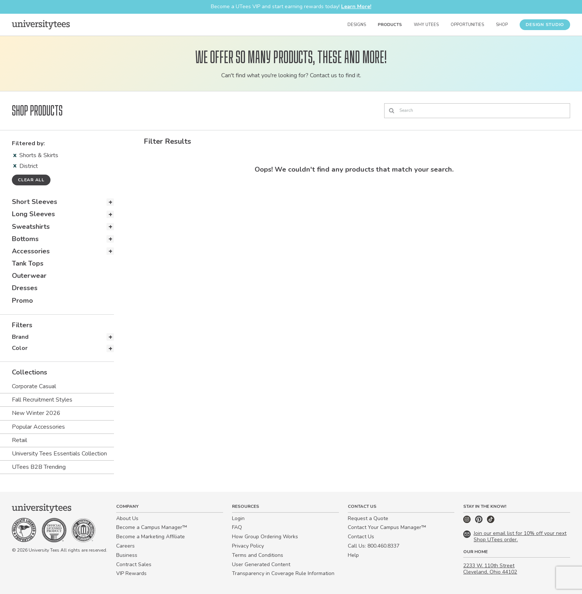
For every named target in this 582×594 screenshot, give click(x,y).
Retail (19, 440)
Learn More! (356, 6)
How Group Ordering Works (265, 536)
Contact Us (361, 536)
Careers (125, 545)
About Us (127, 518)
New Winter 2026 (36, 413)
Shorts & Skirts (35, 155)
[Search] (477, 110)
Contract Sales (133, 564)
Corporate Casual (34, 386)
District (25, 166)
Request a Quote (368, 518)
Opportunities (467, 24)
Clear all (31, 180)
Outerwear (29, 275)
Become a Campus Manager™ (151, 527)
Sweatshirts (31, 226)
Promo (22, 300)
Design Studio (545, 24)
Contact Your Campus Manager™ (387, 527)
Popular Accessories (38, 427)
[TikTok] (490, 521)
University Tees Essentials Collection (59, 453)
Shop (502, 24)
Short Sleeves (34, 201)
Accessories (31, 251)
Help (353, 555)
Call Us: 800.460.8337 (373, 545)
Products (390, 24)
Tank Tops (27, 263)
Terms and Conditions (257, 555)
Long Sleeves (33, 214)
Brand (20, 337)
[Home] (41, 24)
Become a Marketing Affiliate (150, 536)
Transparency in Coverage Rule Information (283, 573)
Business (126, 555)
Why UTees (426, 24)
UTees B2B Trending (39, 467)
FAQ (237, 527)
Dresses (24, 287)
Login (238, 518)
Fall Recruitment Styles (42, 400)
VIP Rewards (131, 573)
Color (19, 348)
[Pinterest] (479, 521)
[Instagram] (467, 521)
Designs (356, 24)
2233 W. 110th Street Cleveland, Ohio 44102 (490, 568)
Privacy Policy (248, 545)
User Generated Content (261, 564)
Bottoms (25, 238)
